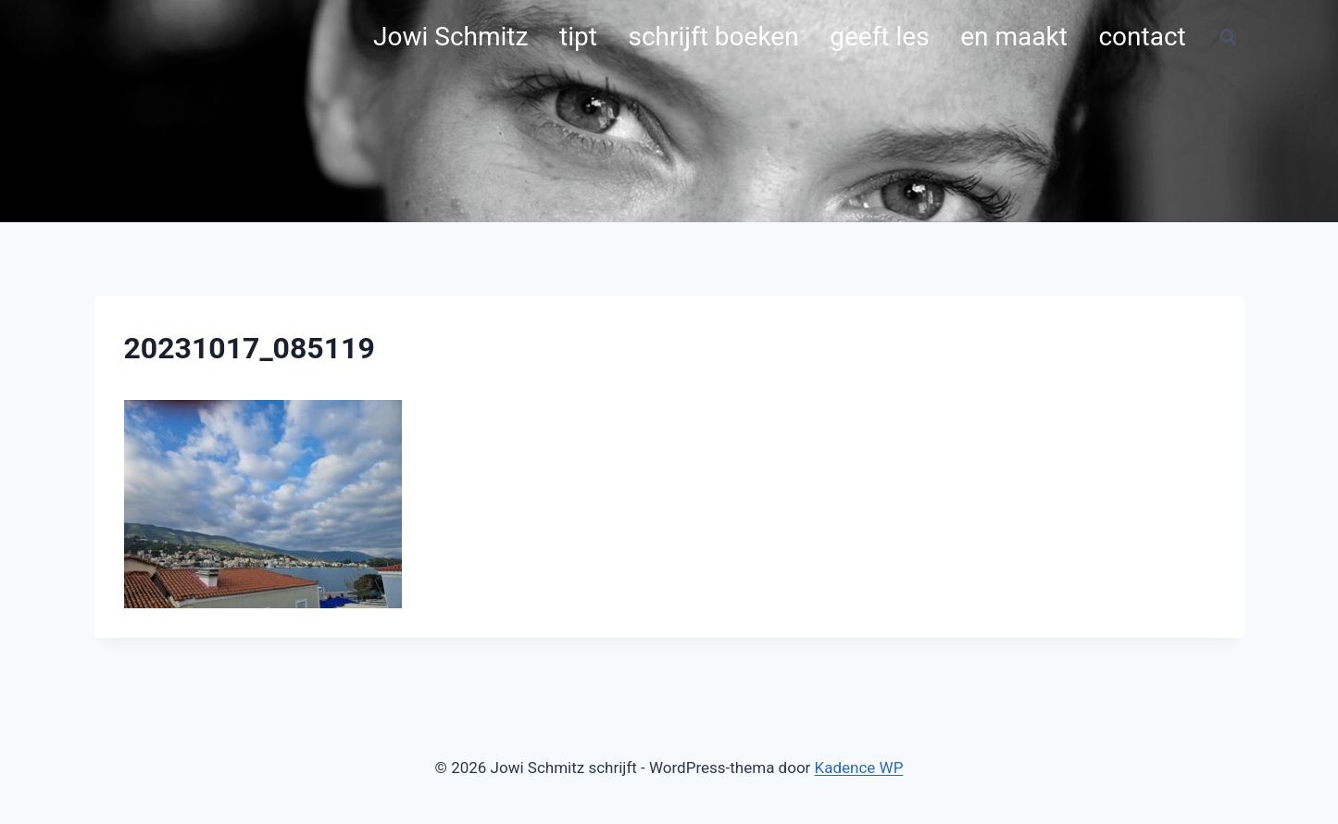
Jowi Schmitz (450, 36)
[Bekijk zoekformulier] (1227, 37)
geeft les (879, 36)
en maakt (1014, 36)
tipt (578, 36)
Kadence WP (859, 767)
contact (1141, 36)
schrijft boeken (713, 36)
